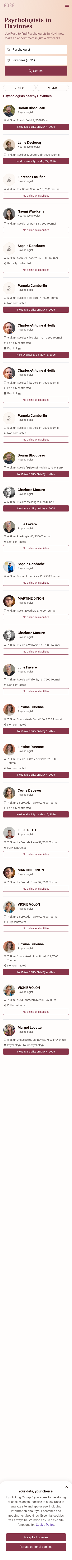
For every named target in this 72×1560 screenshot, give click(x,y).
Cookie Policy (45, 1525)
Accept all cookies (36, 1537)
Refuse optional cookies (36, 1547)
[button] (66, 1486)
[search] (36, 49)
